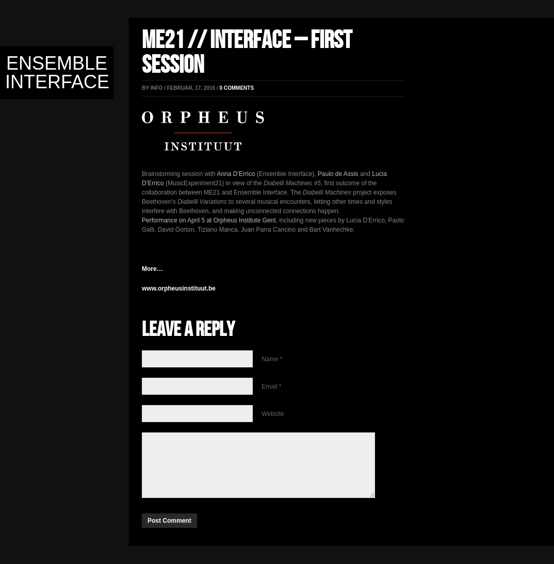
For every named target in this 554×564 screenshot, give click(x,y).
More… (152, 268)
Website (273, 413)
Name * (272, 359)
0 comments (236, 88)
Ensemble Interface (57, 72)
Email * (271, 386)
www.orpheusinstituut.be (179, 288)
